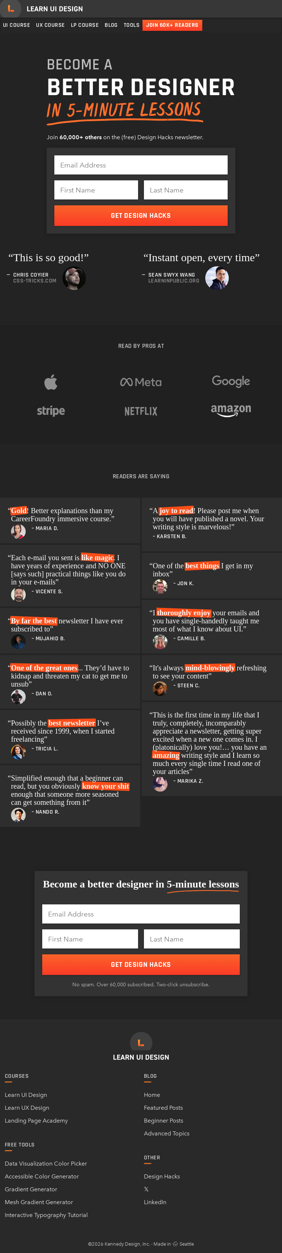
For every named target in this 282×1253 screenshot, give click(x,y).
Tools (132, 25)
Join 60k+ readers (172, 25)
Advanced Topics (166, 1133)
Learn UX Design (27, 1107)
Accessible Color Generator (42, 1176)
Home (152, 1094)
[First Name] (96, 189)
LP (85, 25)
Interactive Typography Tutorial (46, 1214)
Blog (111, 25)
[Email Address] (141, 164)
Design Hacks (162, 1176)
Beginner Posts (163, 1120)
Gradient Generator (31, 1189)
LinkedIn (155, 1202)
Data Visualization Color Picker (46, 1163)
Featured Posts (163, 1107)
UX (50, 25)
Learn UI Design (26, 1094)
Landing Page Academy (36, 1120)
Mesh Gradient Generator (39, 1202)
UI (16, 25)
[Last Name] (186, 189)
